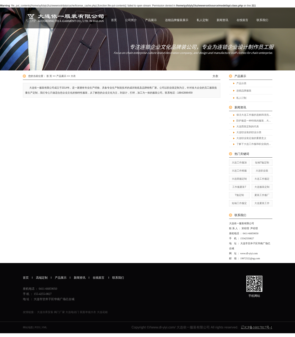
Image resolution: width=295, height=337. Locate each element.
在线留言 (242, 20)
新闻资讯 (222, 20)
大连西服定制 (239, 178)
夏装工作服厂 (261, 195)
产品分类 (241, 83)
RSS (37, 327)
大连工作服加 (239, 162)
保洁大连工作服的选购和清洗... (253, 114)
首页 (114, 20)
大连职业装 (262, 170)
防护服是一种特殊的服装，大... (253, 120)
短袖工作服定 (239, 203)
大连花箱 (102, 312)
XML (44, 327)
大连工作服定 (261, 178)
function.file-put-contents (111, 5)
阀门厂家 (59, 312)
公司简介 (131, 20)
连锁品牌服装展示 (176, 20)
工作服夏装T (239, 186)
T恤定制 (239, 195)
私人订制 (241, 97)
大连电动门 (72, 312)
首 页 (49, 76)
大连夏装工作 (261, 203)
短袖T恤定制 (262, 162)
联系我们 (262, 20)
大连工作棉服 (239, 170)
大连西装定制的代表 (247, 126)
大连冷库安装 (45, 312)
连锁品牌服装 (243, 90)
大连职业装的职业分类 (248, 132)
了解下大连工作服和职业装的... (253, 144)
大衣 (73, 76)
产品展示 (151, 20)
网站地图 (28, 327)
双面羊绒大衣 (88, 312)
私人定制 (202, 20)
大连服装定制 (261, 186)
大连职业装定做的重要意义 (251, 138)
